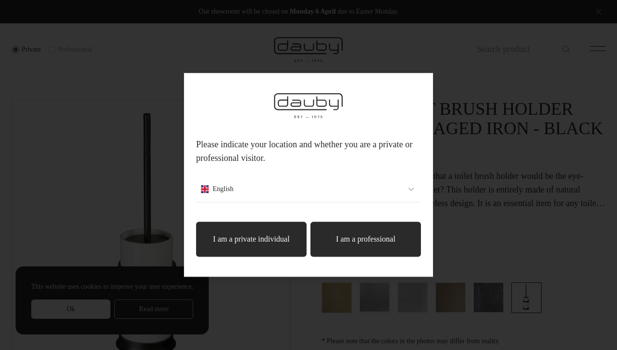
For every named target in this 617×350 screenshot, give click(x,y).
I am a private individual (251, 239)
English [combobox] (308, 189)
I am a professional (365, 239)
